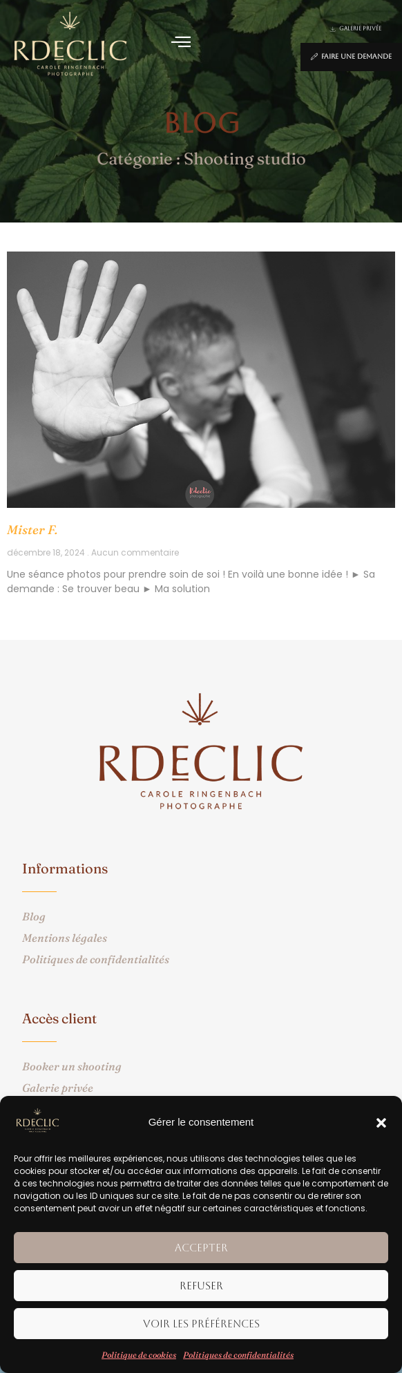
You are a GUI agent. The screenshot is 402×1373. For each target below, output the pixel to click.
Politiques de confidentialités (238, 1355)
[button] (381, 1123)
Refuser (201, 1285)
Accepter (201, 1247)
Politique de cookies (139, 1355)
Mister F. (32, 530)
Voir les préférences (201, 1323)
